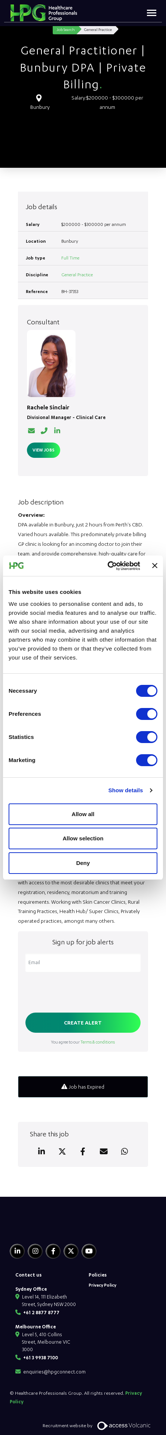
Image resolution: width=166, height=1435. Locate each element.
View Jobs (44, 449)
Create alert (83, 1022)
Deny (83, 863)
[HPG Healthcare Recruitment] (44, 1228)
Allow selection (82, 838)
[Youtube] (89, 1251)
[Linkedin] (17, 1251)
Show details (125, 790)
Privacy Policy (102, 1285)
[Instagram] (35, 1251)
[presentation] (82, 993)
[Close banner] (154, 565)
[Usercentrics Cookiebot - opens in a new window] (107, 566)
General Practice (77, 274)
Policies (98, 1275)
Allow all (83, 814)
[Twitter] (71, 1251)
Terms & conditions (97, 1041)
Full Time (70, 258)
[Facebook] (53, 1251)
